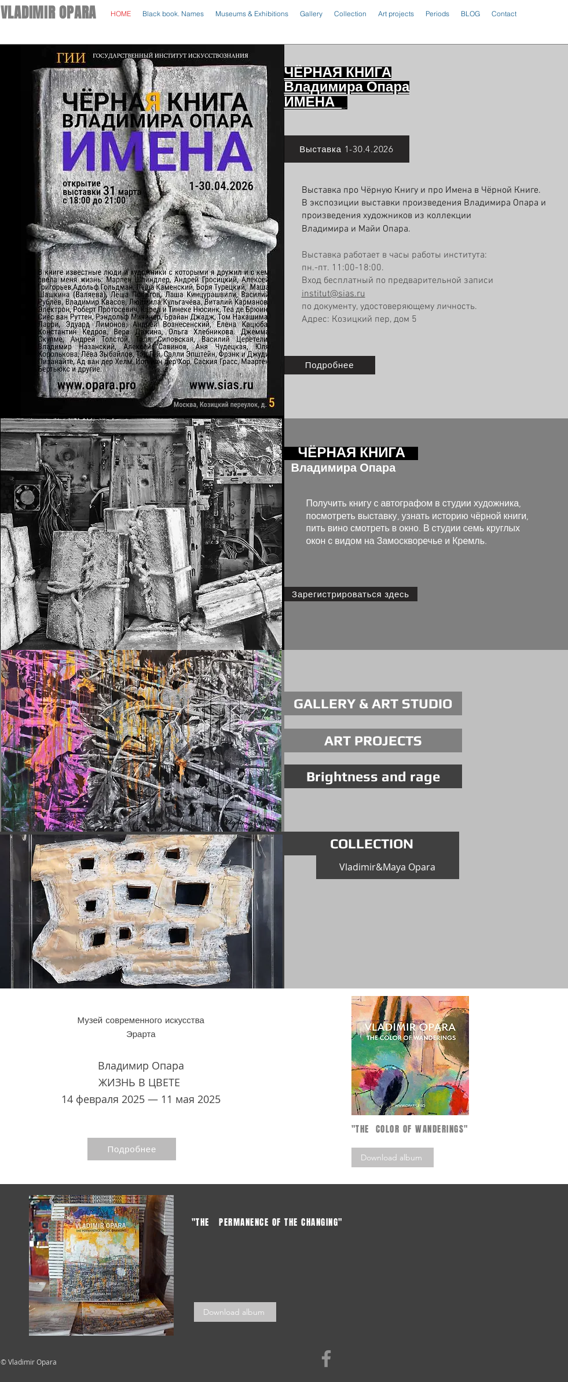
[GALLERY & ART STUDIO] (373, 703)
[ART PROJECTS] (373, 740)
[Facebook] (326, 1358)
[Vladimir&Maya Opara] (387, 867)
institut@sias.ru (333, 294)
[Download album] (392, 1157)
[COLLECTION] (371, 843)
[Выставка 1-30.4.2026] (346, 149)
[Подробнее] (329, 365)
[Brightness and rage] (373, 776)
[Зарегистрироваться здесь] (350, 594)
